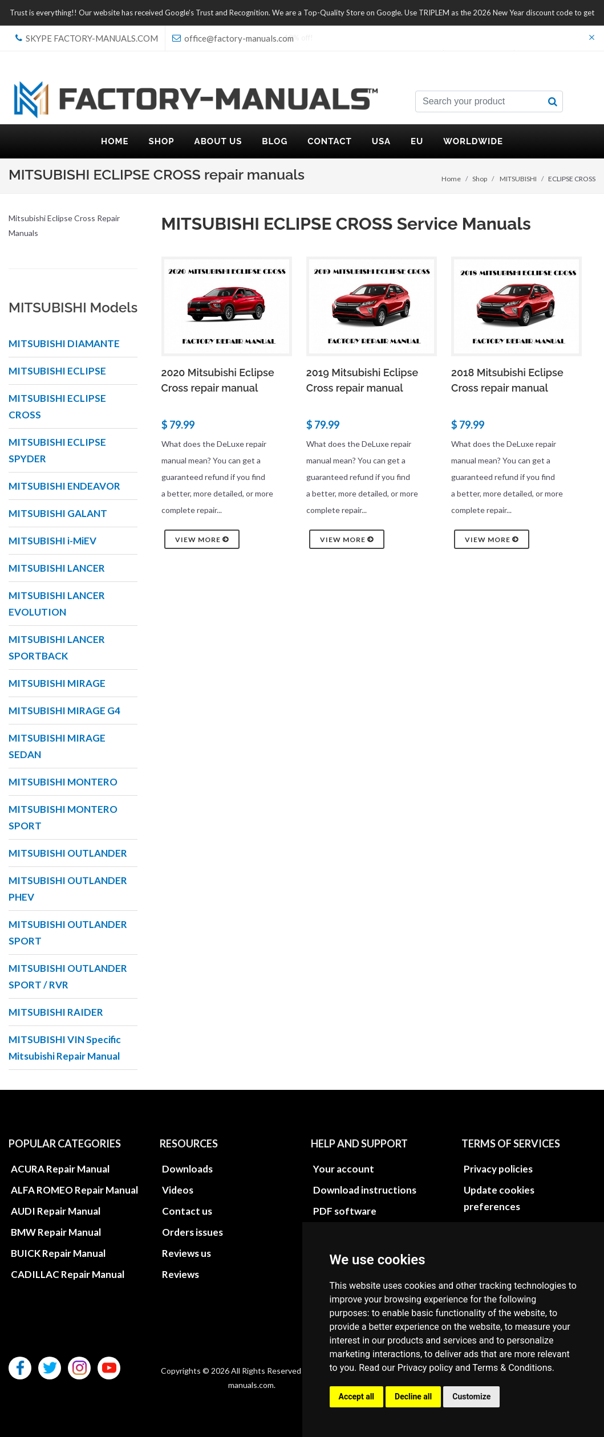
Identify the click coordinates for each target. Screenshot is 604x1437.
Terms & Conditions (512, 1367)
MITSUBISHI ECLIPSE (57, 371)
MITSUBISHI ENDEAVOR (64, 486)
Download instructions (364, 1190)
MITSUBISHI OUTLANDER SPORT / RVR (68, 976)
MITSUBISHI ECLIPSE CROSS (57, 406)
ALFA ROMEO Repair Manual (74, 1190)
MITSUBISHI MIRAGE (57, 683)
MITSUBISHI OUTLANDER (68, 853)
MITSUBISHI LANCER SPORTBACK (57, 647)
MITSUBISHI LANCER (57, 568)
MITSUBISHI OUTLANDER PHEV (68, 888)
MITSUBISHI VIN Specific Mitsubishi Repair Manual (65, 1047)
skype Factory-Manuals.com (86, 38)
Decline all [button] (413, 1396)
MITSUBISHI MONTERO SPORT (63, 817)
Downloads (187, 1169)
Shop (479, 178)
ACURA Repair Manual (60, 1169)
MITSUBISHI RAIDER (56, 1012)
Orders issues (192, 1232)
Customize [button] (471, 1396)
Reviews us (186, 1253)
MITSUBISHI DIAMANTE (64, 343)
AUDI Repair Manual (55, 1211)
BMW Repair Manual (56, 1232)
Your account (343, 1169)
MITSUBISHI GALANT (58, 513)
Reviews (180, 1274)
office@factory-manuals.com (233, 38)
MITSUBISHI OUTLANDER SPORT (68, 932)
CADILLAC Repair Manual (67, 1274)
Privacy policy (425, 1367)
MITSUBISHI (518, 178)
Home (451, 178)
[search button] (552, 101)
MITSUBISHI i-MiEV (52, 541)
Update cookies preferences (499, 1198)
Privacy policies (498, 1169)
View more (202, 539)
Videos (177, 1190)
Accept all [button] (357, 1396)
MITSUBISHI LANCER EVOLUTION (57, 603)
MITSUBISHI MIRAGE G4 (64, 711)
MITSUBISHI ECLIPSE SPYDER (57, 450)
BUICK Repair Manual (58, 1253)
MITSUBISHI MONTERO (63, 782)
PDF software (344, 1211)
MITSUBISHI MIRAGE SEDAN (57, 746)
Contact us (187, 1211)
